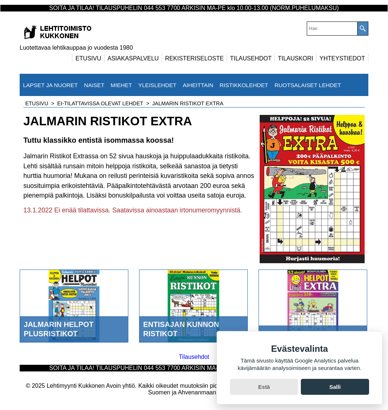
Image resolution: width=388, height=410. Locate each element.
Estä (264, 387)
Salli (335, 387)
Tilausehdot (194, 357)
